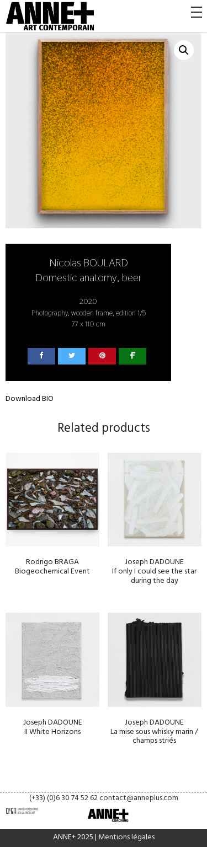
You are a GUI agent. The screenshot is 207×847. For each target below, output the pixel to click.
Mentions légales (126, 837)
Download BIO (30, 399)
